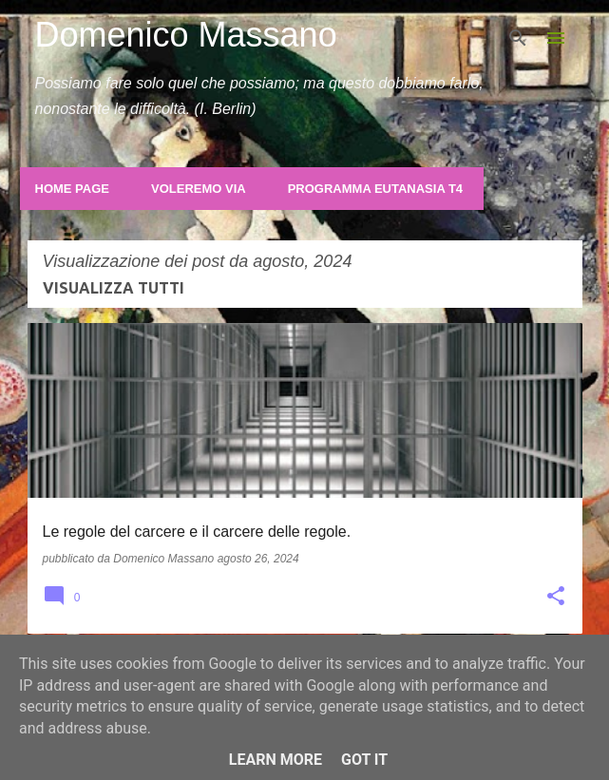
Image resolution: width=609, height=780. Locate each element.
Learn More (275, 760)
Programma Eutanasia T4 (375, 188)
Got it (364, 760)
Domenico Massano (186, 34)
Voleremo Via (198, 188)
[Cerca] (517, 38)
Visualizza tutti (113, 287)
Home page (72, 188)
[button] (555, 597)
